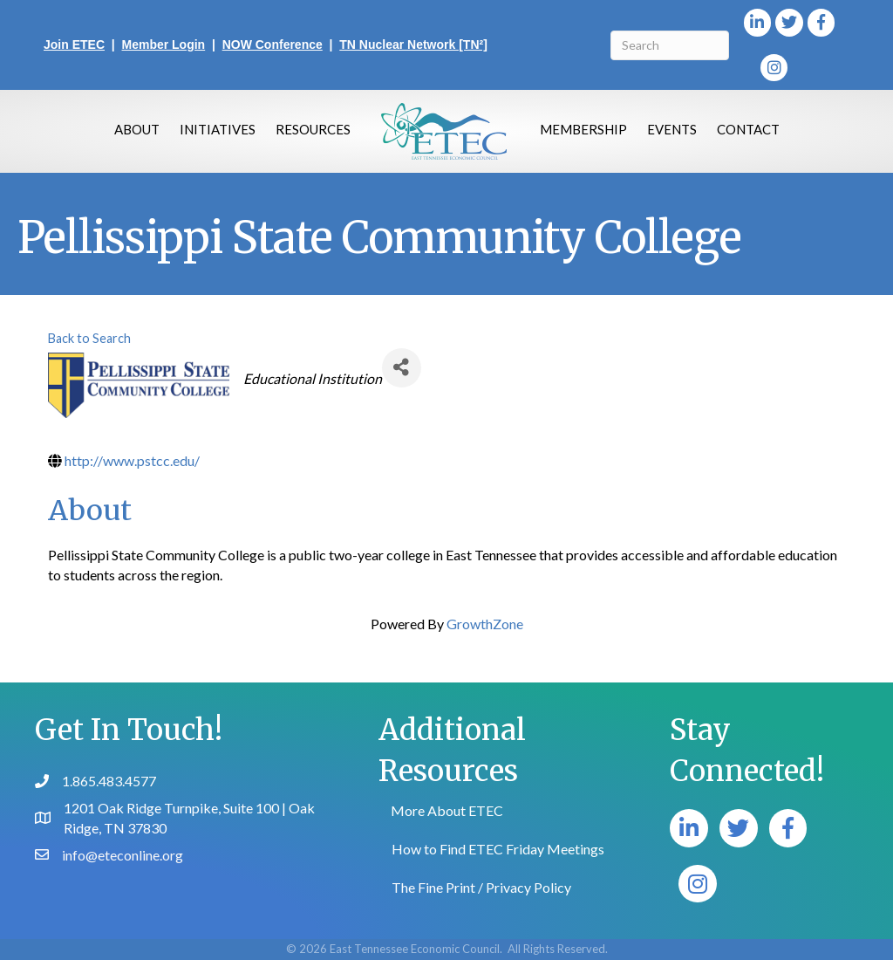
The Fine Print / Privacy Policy (481, 887)
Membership (583, 129)
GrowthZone (484, 623)
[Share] (401, 367)
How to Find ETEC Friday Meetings (498, 848)
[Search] (669, 45)
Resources (313, 129)
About (137, 129)
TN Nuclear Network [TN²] (413, 44)
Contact (748, 129)
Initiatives (218, 129)
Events (672, 129)
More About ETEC (447, 810)
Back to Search (89, 338)
